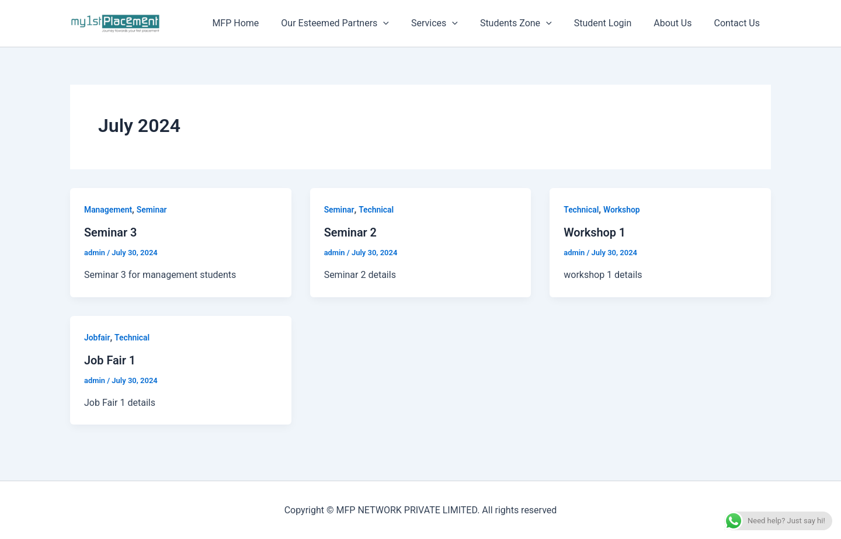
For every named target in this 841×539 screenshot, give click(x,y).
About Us (678, 23)
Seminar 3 (110, 232)
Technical (377, 209)
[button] (402, 23)
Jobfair (97, 337)
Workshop (622, 209)
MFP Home (258, 23)
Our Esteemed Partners (354, 23)
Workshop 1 (595, 232)
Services (450, 23)
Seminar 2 (350, 232)
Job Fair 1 (110, 360)
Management (108, 209)
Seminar (152, 209)
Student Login (612, 23)
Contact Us (738, 23)
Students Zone (528, 23)
